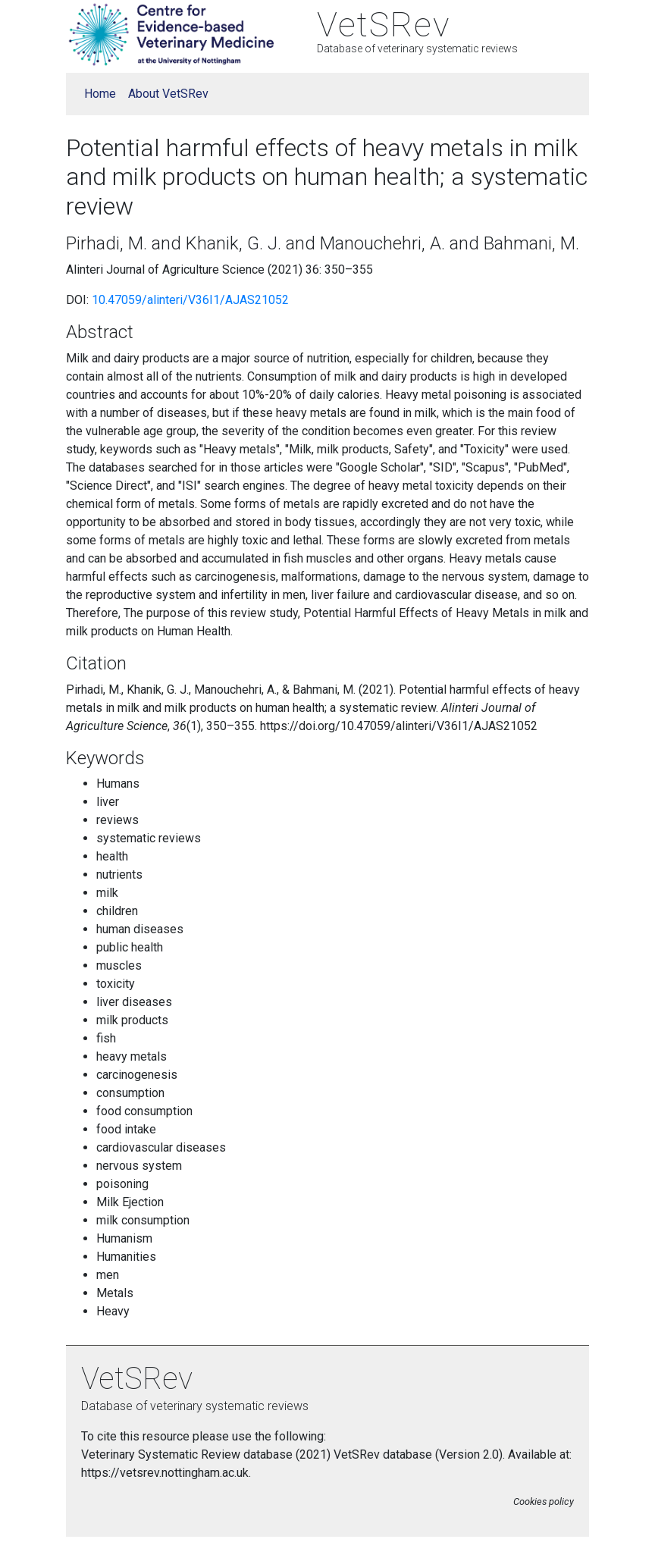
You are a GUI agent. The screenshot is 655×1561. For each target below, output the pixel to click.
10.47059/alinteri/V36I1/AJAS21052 (190, 300)
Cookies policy (543, 1501)
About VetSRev (168, 93)
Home (100, 93)
